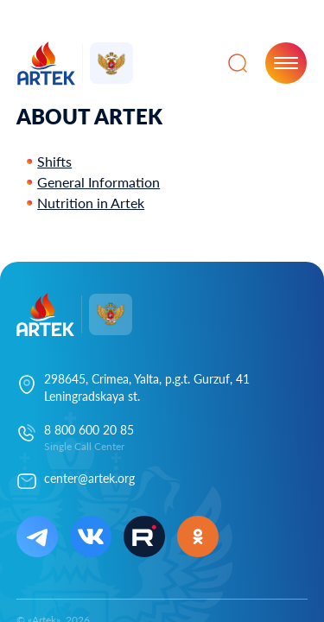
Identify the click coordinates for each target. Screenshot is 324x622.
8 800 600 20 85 (89, 429)
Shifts (54, 161)
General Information (98, 182)
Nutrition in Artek (90, 202)
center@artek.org (89, 478)
